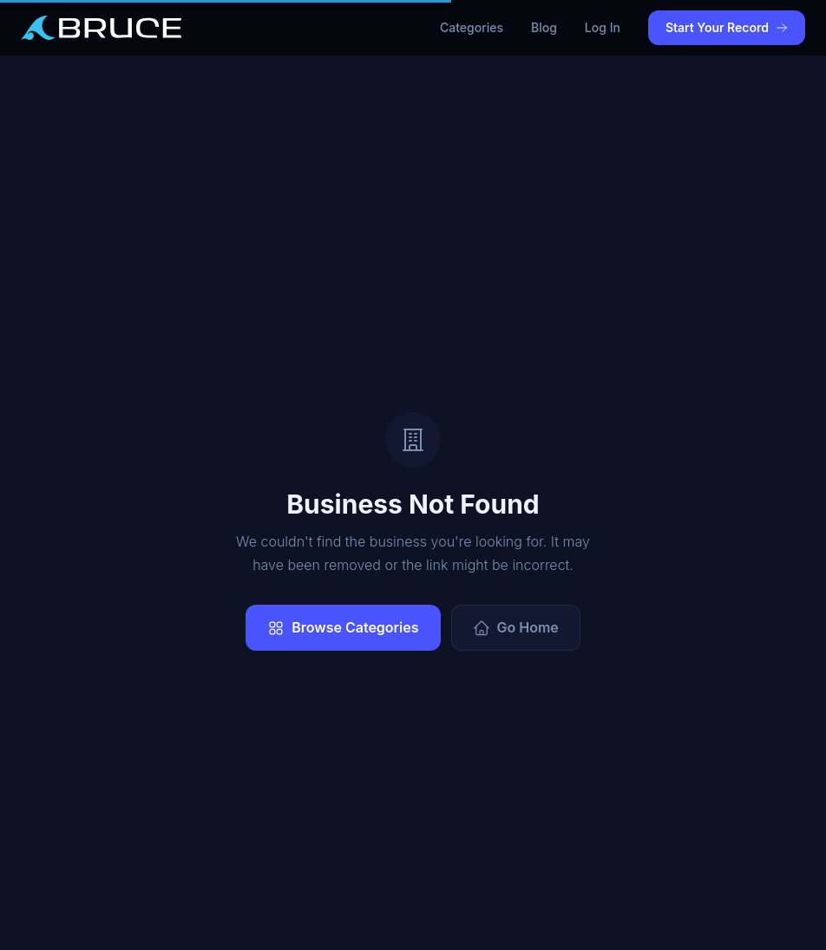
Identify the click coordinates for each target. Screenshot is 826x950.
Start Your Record (726, 27)
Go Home (516, 628)
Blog (544, 27)
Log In (602, 27)
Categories (471, 27)
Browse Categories (342, 628)
